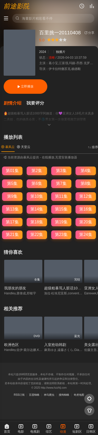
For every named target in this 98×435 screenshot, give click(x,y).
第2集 (36, 170)
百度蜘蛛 (34, 394)
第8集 (85, 183)
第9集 (12, 196)
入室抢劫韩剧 (55, 345)
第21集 (12, 234)
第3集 (61, 170)
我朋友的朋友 (15, 288)
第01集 (12, 170)
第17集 (12, 222)
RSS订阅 (19, 394)
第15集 (61, 209)
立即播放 (25, 86)
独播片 (60, 52)
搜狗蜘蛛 (64, 394)
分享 (89, 33)
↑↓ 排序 (93, 147)
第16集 (85, 209)
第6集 (36, 183)
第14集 (36, 209)
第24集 (85, 234)
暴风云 (8, 147)
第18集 (36, 222)
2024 (42, 52)
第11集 (61, 196)
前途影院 (16, 6)
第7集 (61, 183)
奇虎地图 (79, 394)
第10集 (36, 196)
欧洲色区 (11, 345)
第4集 (85, 170)
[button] (15, 103)
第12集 (85, 196)
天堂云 (23, 147)
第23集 (61, 234)
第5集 (12, 183)
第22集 (36, 234)
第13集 (12, 209)
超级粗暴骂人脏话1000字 (64, 288)
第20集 (85, 222)
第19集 (61, 222)
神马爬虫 (49, 394)
